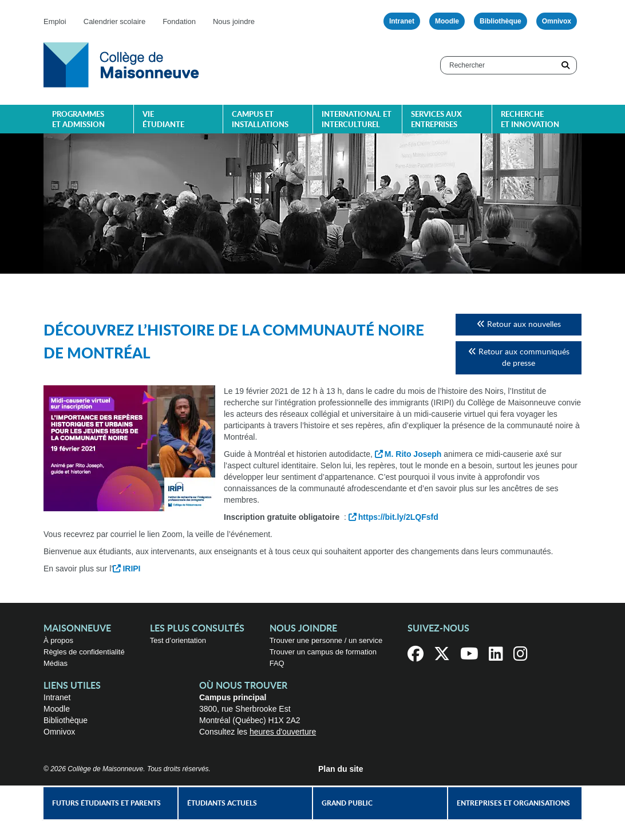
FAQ (277, 663)
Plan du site (340, 768)
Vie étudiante (163, 120)
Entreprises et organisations (513, 803)
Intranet (401, 21)
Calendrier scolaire (114, 21)
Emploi (54, 21)
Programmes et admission (78, 120)
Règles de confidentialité (84, 652)
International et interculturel (356, 120)
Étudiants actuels (222, 803)
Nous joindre (234, 21)
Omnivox (556, 21)
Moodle (447, 21)
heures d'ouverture (283, 731)
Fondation (179, 21)
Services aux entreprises (436, 120)
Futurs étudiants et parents (106, 803)
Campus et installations (260, 120)
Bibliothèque (500, 21)
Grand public (347, 803)
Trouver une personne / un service (326, 640)
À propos (58, 640)
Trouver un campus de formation (323, 652)
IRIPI (131, 568)
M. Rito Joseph (413, 454)
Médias (55, 663)
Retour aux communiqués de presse (518, 358)
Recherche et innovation (530, 120)
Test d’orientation (178, 640)
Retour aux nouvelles (519, 324)
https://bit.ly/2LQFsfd (398, 517)
